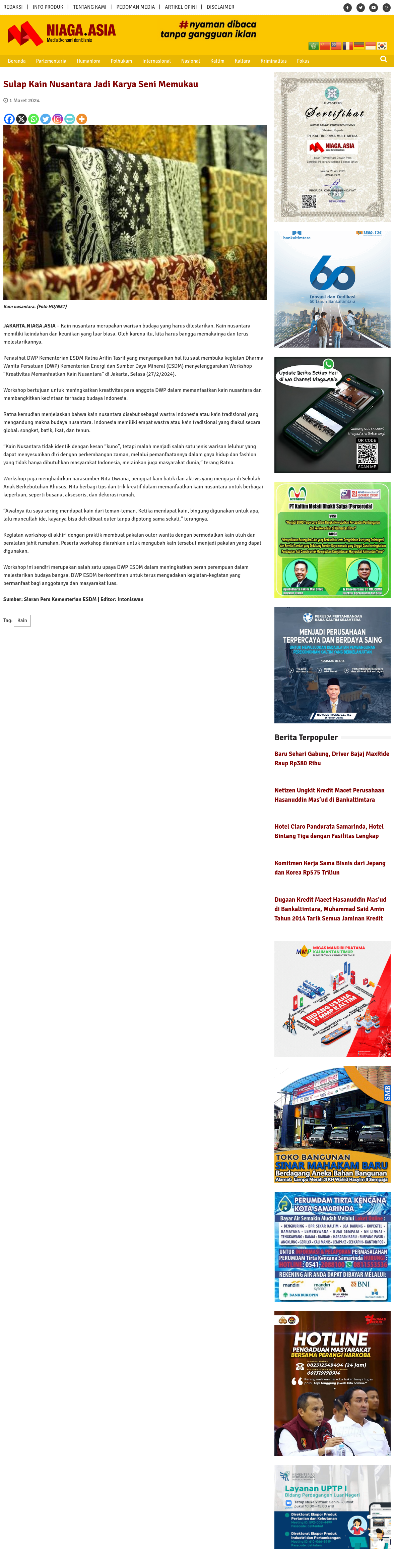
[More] (81, 119)
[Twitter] (45, 119)
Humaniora (82, 61)
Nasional (179, 61)
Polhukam (113, 61)
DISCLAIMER (220, 7)
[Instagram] (57, 119)
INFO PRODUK (48, 7)
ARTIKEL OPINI (181, 7)
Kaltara (227, 61)
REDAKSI (13, 7)
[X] (21, 119)
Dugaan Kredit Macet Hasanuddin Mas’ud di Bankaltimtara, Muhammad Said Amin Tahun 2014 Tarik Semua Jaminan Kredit (330, 909)
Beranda (14, 61)
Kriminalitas (256, 61)
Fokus (284, 61)
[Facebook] (9, 119)
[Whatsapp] (33, 119)
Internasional (146, 61)
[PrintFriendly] (69, 119)
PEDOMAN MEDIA (135, 7)
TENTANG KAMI (90, 7)
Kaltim (204, 61)
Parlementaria (47, 61)
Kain (22, 620)
